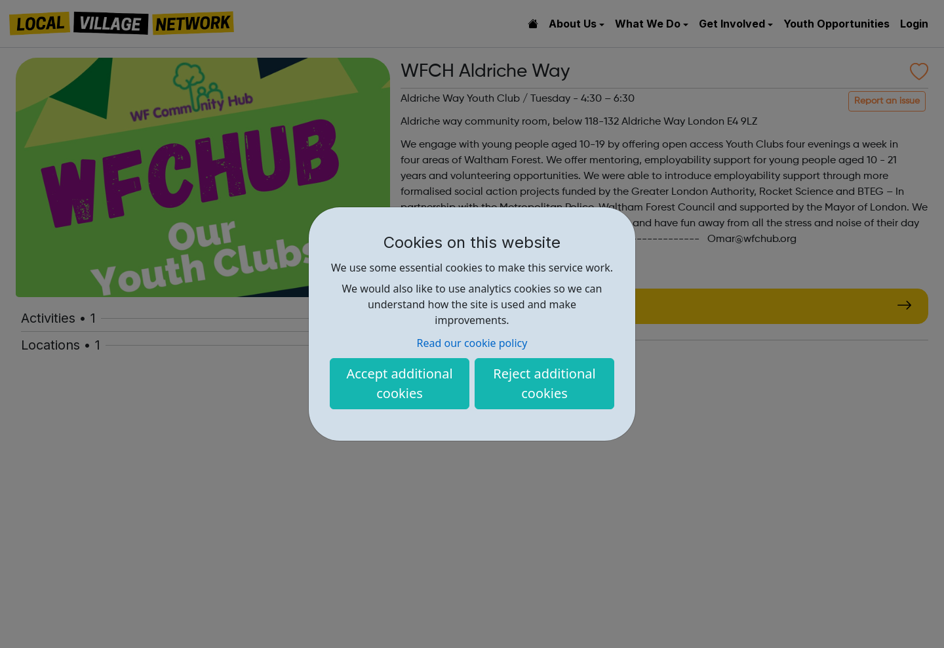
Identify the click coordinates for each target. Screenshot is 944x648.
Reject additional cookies (544, 383)
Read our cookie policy (472, 343)
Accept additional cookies (399, 383)
